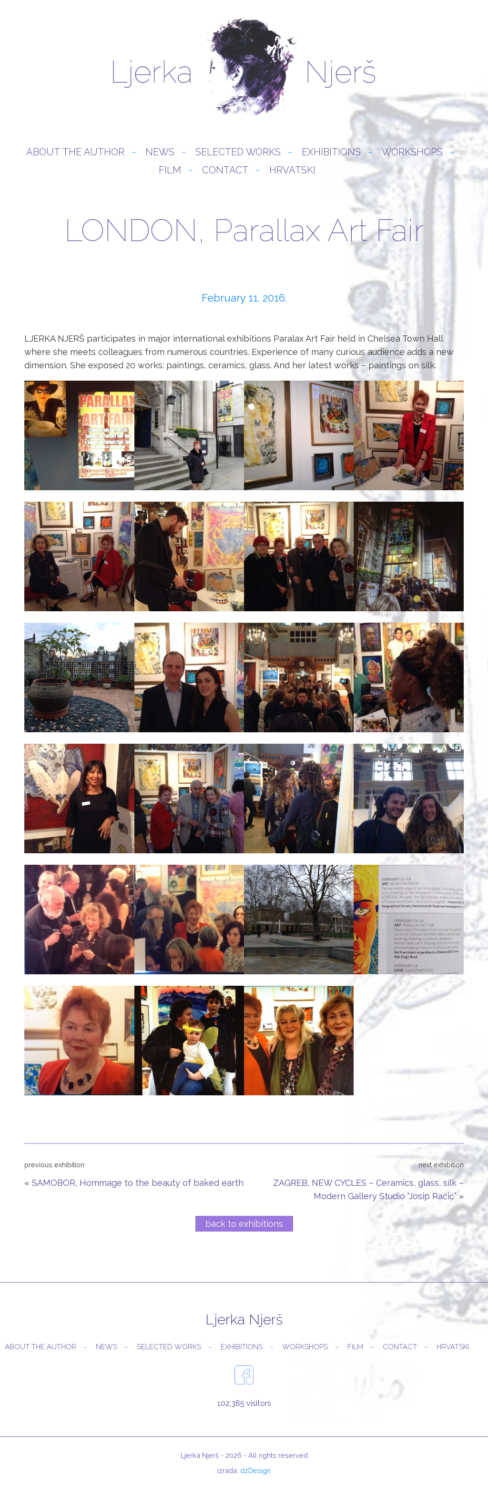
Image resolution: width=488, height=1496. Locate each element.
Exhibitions (331, 152)
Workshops (412, 152)
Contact (225, 170)
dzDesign (255, 1470)
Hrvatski (292, 170)
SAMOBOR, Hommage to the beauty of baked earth (138, 1183)
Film (170, 170)
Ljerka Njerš (244, 66)
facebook (244, 1375)
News (159, 152)
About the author (75, 152)
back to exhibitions (244, 1224)
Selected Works (238, 152)
